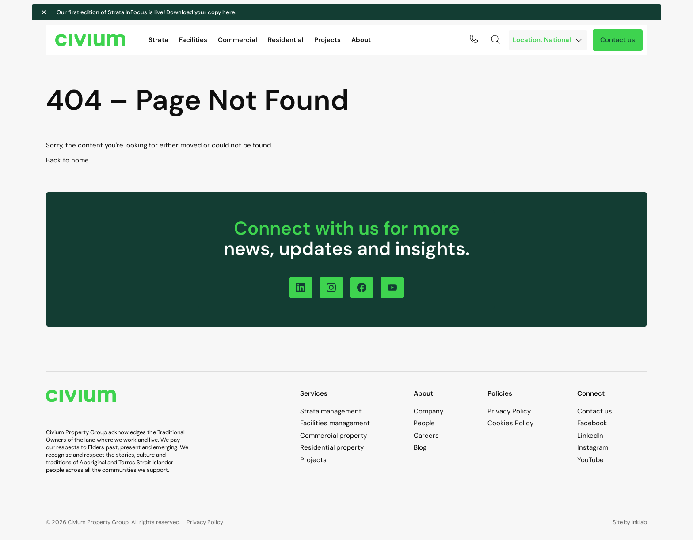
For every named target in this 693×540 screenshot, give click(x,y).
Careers (426, 435)
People (424, 423)
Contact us (617, 39)
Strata (158, 39)
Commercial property (333, 435)
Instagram (592, 448)
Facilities (193, 39)
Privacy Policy (509, 411)
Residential (286, 39)
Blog (420, 448)
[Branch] (548, 40)
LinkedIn (590, 435)
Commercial (237, 39)
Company (428, 411)
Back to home (67, 160)
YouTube (590, 459)
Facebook (592, 423)
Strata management (331, 411)
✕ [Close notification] (58, 12)
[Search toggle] (495, 39)
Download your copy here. (215, 12)
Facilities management (335, 423)
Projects (327, 39)
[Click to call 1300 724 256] (474, 39)
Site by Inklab (630, 522)
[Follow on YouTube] (394, 287)
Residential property (332, 448)
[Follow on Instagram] (331, 287)
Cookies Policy (510, 423)
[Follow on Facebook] (362, 287)
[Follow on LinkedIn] (299, 287)
